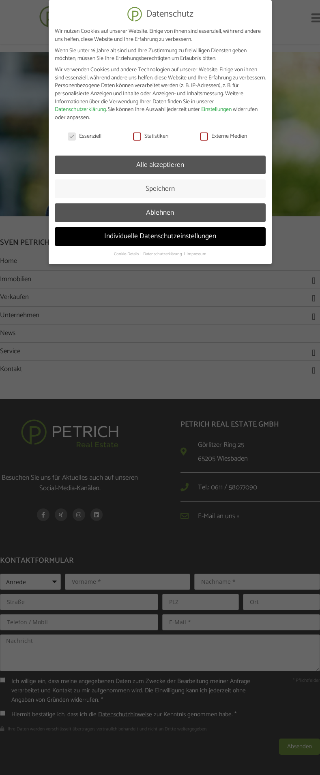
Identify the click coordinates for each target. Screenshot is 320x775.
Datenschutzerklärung (80, 107)
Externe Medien (223, 133)
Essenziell (84, 133)
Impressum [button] (196, 251)
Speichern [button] (160, 186)
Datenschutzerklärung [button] (163, 251)
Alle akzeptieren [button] (160, 162)
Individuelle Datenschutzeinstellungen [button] (160, 233)
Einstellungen (216, 107)
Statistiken (150, 133)
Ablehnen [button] (160, 210)
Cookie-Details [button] (127, 251)
